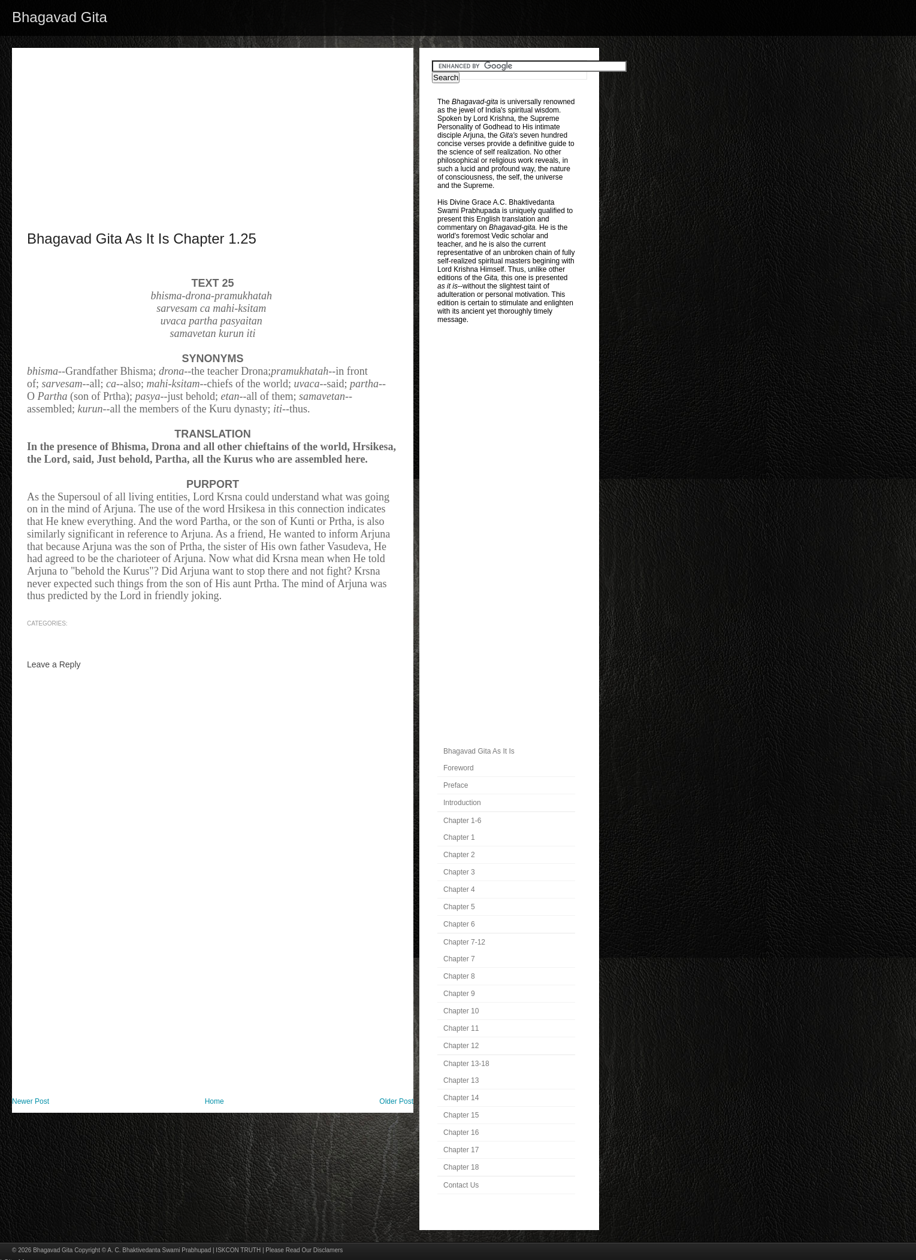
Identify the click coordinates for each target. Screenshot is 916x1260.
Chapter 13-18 (466, 1063)
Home (214, 1101)
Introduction (462, 802)
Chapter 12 (461, 1046)
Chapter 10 (461, 1011)
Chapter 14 (461, 1098)
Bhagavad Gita (59, 17)
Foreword (458, 768)
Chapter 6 (459, 924)
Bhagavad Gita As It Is (479, 751)
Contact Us (461, 1185)
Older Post (396, 1101)
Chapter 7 (459, 959)
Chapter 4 (459, 889)
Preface (455, 785)
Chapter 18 (461, 1167)
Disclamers (328, 1250)
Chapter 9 (459, 993)
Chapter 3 (459, 872)
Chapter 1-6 (462, 820)
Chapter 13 (461, 1080)
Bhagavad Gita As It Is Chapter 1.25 (141, 238)
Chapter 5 (459, 907)
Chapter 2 (459, 855)
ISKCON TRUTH (238, 1250)
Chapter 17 (461, 1150)
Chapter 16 (461, 1132)
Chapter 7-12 (464, 942)
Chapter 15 (461, 1115)
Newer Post (30, 1101)
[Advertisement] (212, 131)
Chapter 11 (461, 1028)
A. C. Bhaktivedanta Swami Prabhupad (159, 1250)
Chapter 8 (459, 976)
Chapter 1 (459, 837)
